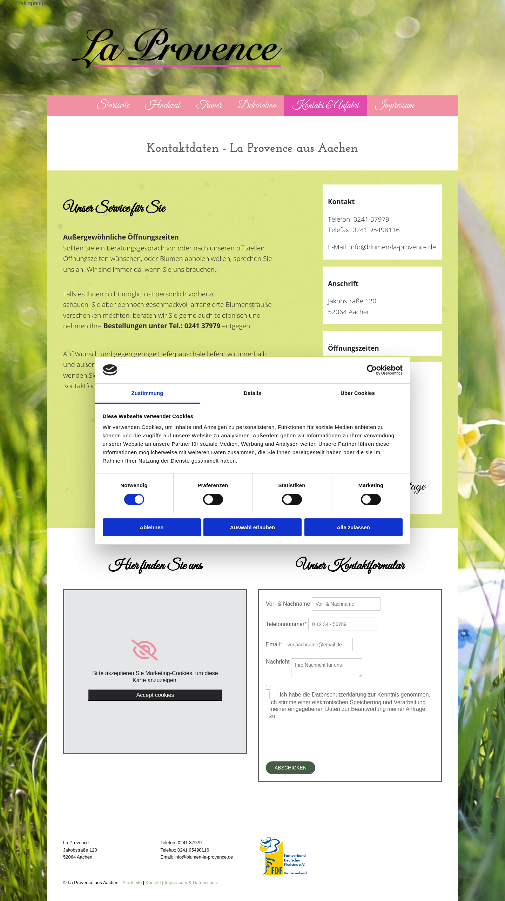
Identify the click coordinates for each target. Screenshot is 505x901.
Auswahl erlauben (252, 527)
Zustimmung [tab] (147, 393)
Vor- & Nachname (288, 604)
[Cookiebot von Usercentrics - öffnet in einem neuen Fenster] (372, 370)
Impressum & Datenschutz (191, 882)
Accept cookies (155, 695)
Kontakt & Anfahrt (325, 105)
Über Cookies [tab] (358, 393)
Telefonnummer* (286, 624)
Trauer (208, 105)
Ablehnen (151, 527)
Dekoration (257, 105)
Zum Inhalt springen (24, 3)
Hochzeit (162, 105)
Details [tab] (252, 393)
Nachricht (278, 662)
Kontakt (153, 882)
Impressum (394, 105)
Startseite (112, 105)
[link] (155, 650)
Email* (274, 644)
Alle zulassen (353, 527)
